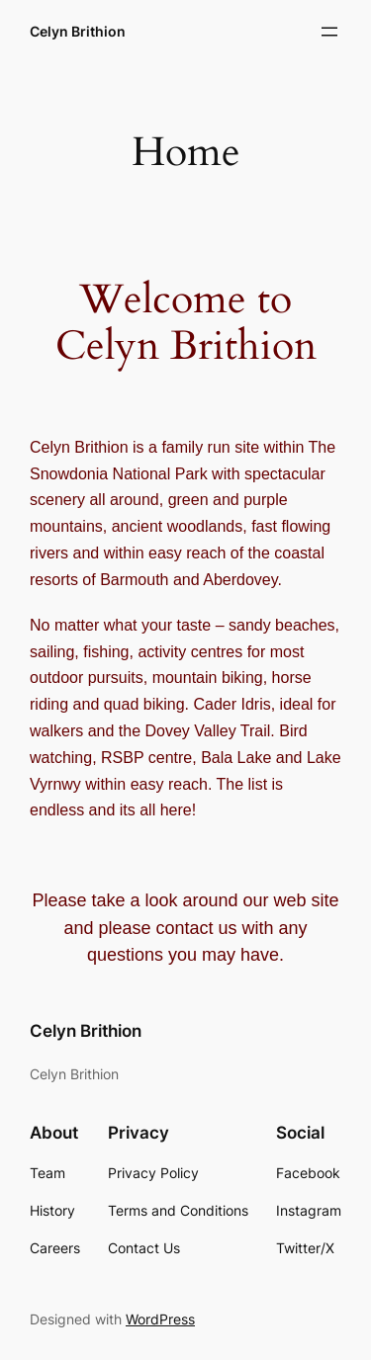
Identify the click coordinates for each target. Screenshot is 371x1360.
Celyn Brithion (78, 31)
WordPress (160, 1319)
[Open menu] (329, 31)
